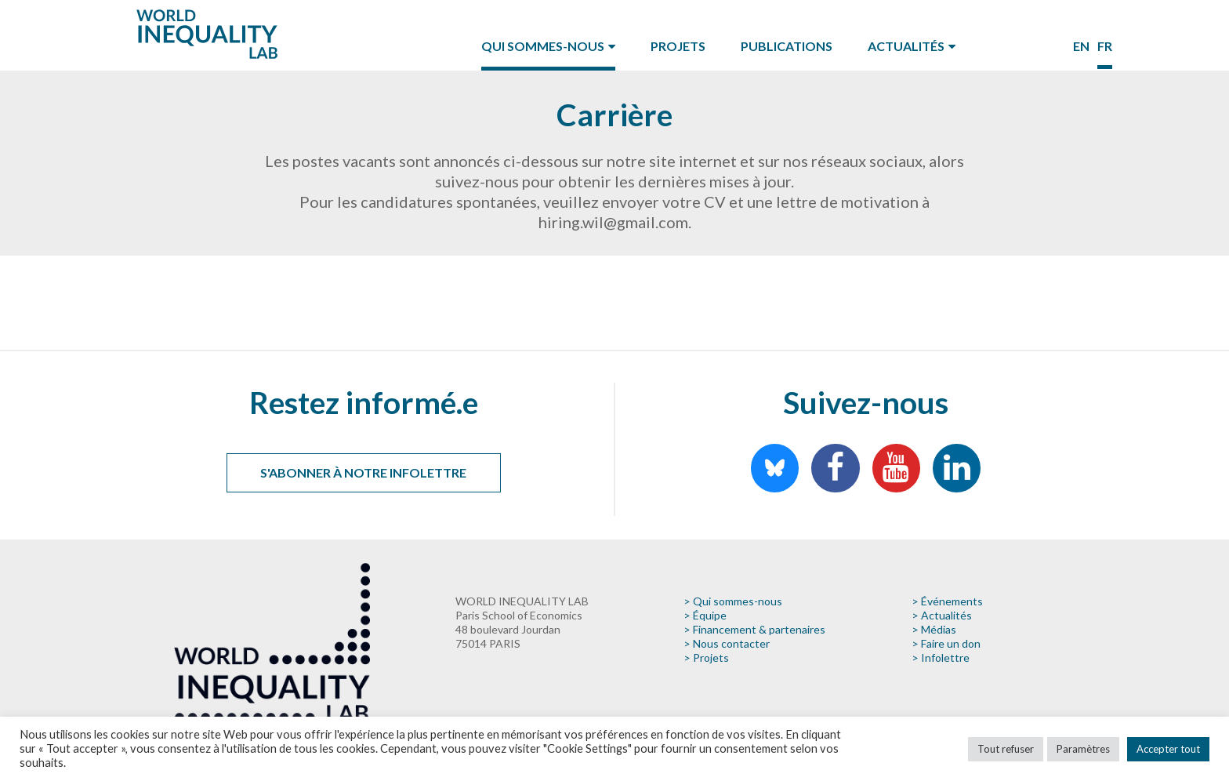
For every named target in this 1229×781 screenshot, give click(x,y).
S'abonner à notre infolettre (363, 472)
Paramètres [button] (1083, 749)
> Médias (934, 629)
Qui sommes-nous (542, 45)
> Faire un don (946, 643)
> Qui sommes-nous (732, 601)
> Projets (706, 657)
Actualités (906, 45)
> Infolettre (941, 657)
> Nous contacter (726, 643)
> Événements (947, 601)
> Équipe (705, 615)
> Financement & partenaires (754, 629)
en (1081, 45)
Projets (678, 45)
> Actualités (942, 615)
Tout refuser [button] (1005, 749)
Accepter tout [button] (1168, 749)
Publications (786, 45)
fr (1104, 45)
